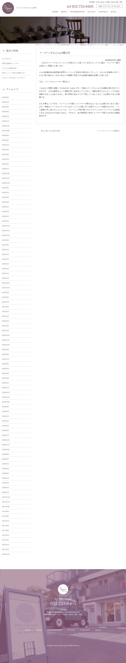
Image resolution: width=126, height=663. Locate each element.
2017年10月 (6, 507)
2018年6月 (5, 468)
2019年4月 (5, 421)
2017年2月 (5, 545)
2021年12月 (6, 283)
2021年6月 (5, 307)
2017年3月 (5, 540)
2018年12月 (6, 440)
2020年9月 (5, 349)
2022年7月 (5, 250)
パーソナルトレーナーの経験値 (109, 131)
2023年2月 (5, 216)
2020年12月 (6, 335)
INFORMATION (77, 12)
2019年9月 (5, 407)
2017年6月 (5, 526)
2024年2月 (5, 164)
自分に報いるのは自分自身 (49, 131)
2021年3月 (5, 321)
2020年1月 (5, 388)
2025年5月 (5, 112)
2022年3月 (5, 269)
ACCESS (91, 12)
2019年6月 (5, 411)
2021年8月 (5, 297)
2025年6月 (5, 107)
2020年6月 (5, 364)
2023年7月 (5, 192)
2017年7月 (5, 521)
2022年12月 (6, 226)
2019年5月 (5, 416)
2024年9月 (5, 135)
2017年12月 (6, 497)
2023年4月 (5, 207)
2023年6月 (5, 197)
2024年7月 (5, 145)
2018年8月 (5, 459)
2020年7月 (5, 359)
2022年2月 (5, 273)
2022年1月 (5, 278)
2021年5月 (5, 311)
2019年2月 (5, 430)
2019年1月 (5, 435)
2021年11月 (6, 288)
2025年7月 (5, 102)
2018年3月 (5, 483)
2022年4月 (5, 264)
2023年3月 (5, 211)
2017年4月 (5, 535)
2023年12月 (6, 173)
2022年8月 (5, 245)
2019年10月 (6, 402)
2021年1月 (5, 330)
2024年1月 (5, 169)
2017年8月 (5, 516)
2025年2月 (5, 116)
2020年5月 (5, 369)
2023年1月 (5, 221)
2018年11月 (6, 445)
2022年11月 (6, 230)
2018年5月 (5, 473)
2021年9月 (5, 292)
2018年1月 (5, 492)
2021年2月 (5, 326)
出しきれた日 (6, 59)
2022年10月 (6, 235)
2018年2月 (5, 487)
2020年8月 (5, 354)
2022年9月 (5, 240)
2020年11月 (6, 340)
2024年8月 (5, 140)
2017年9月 (5, 511)
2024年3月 (5, 159)
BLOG (114, 12)
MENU (64, 12)
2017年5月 (5, 530)
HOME (55, 12)
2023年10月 (6, 183)
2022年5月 (5, 259)
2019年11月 (6, 397)
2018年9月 (5, 454)
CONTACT (103, 12)
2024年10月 (6, 131)
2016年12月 (6, 554)
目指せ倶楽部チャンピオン (11, 63)
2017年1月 (5, 549)
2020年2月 (5, 383)
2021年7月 (5, 302)
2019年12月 (6, 392)
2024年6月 (5, 150)
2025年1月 (5, 121)
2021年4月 (5, 316)
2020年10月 (6, 345)
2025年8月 (5, 97)
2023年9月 (5, 188)
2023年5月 (5, 202)
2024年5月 (5, 154)
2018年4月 (5, 478)
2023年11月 (6, 178)
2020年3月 (5, 378)
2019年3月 (5, 426)
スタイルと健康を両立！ (10, 68)
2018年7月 (5, 464)
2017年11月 (6, 502)
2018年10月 (6, 449)
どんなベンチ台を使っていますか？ (13, 78)
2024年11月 (6, 126)
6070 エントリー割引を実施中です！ (14, 73)
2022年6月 (5, 254)
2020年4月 (5, 373)
